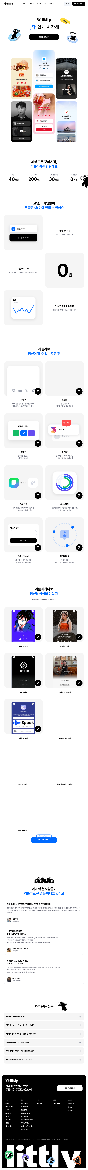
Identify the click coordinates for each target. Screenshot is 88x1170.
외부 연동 (8, 1113)
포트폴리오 (24, 1110)
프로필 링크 (24, 1103)
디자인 (7, 1116)
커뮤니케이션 (9, 1107)
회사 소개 (71, 1103)
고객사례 (39, 1103)
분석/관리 (8, 1120)
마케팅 (7, 1123)
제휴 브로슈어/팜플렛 (27, 1120)
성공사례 (70, 1110)
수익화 (7, 1110)
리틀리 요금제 (56, 1103)
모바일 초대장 (25, 1123)
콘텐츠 (7, 1103)
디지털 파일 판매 (25, 1113)
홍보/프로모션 (25, 1129)
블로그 (70, 1107)
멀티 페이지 (8, 1126)
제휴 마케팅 (24, 1116)
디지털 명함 (24, 1107)
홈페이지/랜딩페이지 (27, 1126)
